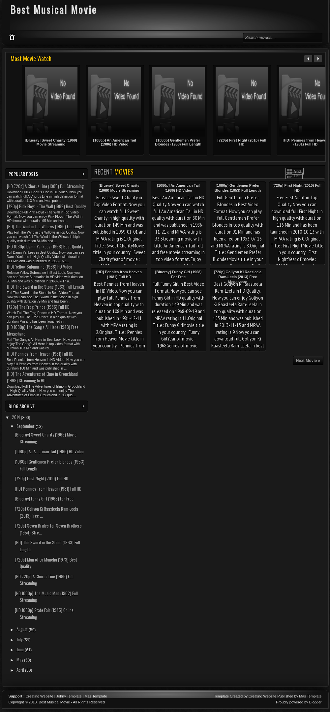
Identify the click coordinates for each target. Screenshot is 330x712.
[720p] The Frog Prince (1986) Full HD (38, 307)
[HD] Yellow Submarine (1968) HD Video (39, 266)
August (22, 629)
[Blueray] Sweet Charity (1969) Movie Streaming (51, 142)
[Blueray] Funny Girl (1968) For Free (44, 498)
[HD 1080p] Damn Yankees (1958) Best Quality (45, 246)
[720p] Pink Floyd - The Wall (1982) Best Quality (46, 206)
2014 (16, 417)
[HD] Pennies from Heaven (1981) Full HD (40, 353)
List (297, 176)
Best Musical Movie (54, 702)
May (20, 659)
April (20, 669)
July (19, 639)
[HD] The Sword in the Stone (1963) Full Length (45, 286)
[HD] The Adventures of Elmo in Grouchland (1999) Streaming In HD (42, 377)
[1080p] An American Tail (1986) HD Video (114, 142)
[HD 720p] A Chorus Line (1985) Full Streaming (45, 186)
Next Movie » (308, 360)
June (20, 649)
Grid (297, 171)
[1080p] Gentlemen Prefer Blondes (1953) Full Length (178, 142)
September (26, 426)
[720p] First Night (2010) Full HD (242, 142)
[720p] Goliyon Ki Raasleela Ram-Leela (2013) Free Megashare (237, 277)
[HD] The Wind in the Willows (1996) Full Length (45, 226)
